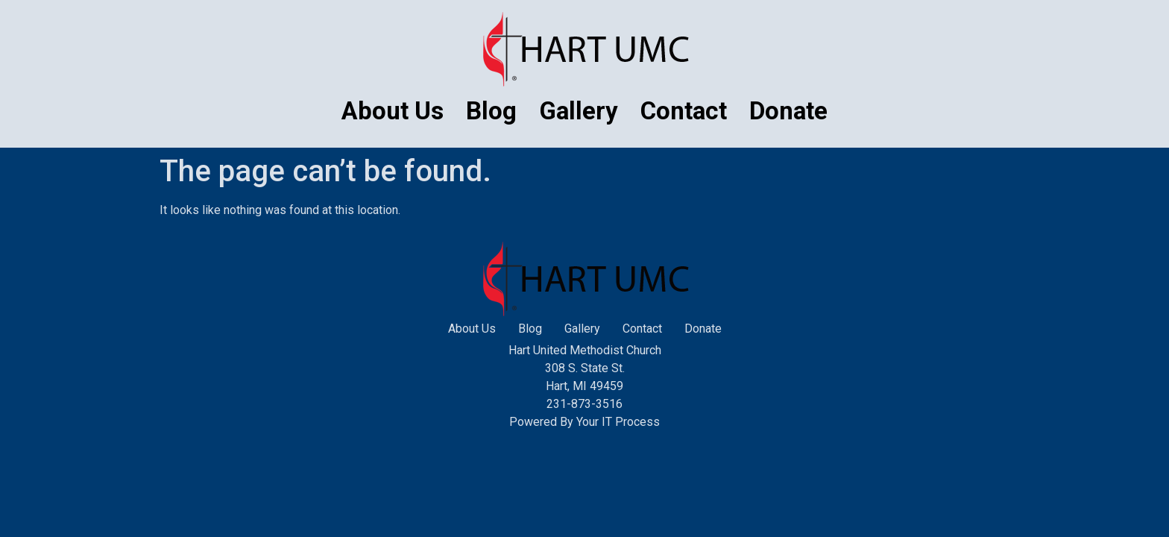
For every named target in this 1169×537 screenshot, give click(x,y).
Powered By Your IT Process (584, 422)
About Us (392, 110)
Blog (491, 110)
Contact (683, 110)
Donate (788, 110)
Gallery (578, 110)
